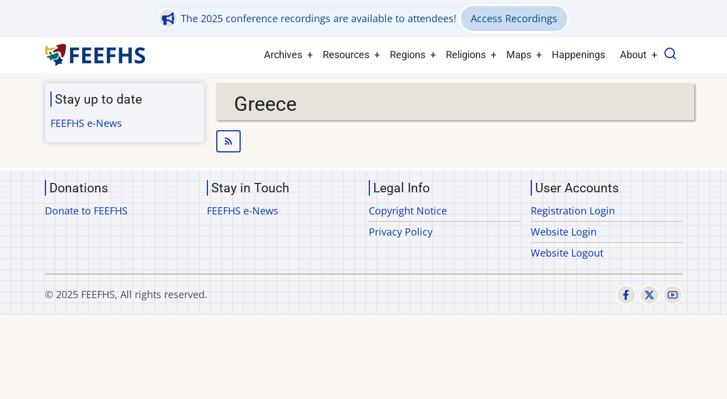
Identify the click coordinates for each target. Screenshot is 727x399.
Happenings (578, 54)
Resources (346, 54)
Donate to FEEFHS (86, 210)
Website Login (564, 231)
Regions (407, 54)
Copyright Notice (408, 210)
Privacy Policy (401, 231)
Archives (283, 54)
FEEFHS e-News (86, 123)
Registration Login (573, 210)
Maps (518, 54)
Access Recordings (514, 18)
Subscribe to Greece (455, 141)
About (633, 54)
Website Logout (567, 252)
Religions (466, 54)
